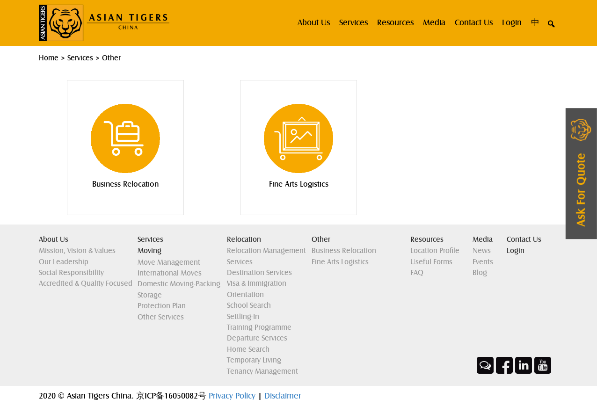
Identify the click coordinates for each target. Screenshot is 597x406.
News (482, 250)
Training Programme (259, 327)
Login (512, 22)
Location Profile (434, 250)
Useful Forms (431, 262)
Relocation (244, 239)
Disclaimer (282, 395)
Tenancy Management (262, 371)
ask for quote (581, 190)
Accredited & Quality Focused (85, 283)
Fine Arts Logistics (340, 262)
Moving (149, 250)
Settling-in (243, 316)
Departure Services (257, 338)
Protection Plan (162, 306)
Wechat (485, 365)
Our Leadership (63, 262)
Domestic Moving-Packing (179, 284)
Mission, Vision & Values (77, 250)
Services (353, 22)
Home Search (248, 349)
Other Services (161, 317)
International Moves (170, 273)
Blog (480, 272)
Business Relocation (344, 250)
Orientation (245, 294)
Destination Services (259, 272)
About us (314, 22)
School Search (249, 305)
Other (321, 239)
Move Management (169, 262)
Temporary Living (254, 360)
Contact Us (474, 22)
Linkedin (523, 365)
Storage (150, 295)
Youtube (542, 365)
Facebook (504, 365)
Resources (395, 22)
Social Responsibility (71, 272)
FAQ (416, 272)
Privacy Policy (233, 395)
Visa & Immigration (256, 283)
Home (48, 58)
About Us (53, 239)
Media (434, 22)
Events (483, 262)
